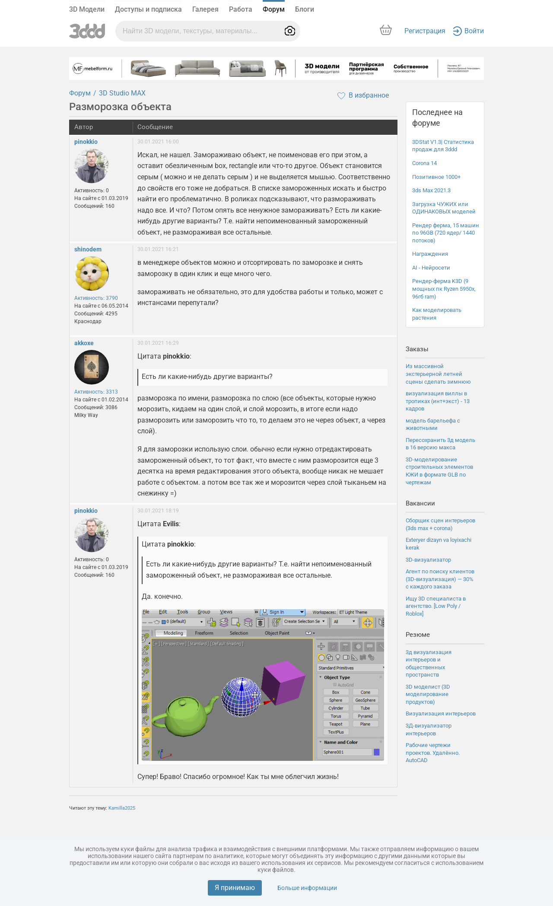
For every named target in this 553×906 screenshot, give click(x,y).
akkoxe (84, 343)
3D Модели (87, 9)
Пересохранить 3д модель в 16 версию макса (440, 444)
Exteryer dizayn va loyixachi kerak (438, 544)
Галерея (205, 9)
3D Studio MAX (122, 93)
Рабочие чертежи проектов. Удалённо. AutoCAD (433, 752)
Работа (240, 9)
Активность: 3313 (96, 392)
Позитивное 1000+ (436, 177)
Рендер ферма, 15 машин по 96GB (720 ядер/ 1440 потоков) (445, 233)
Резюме (418, 635)
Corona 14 (424, 163)
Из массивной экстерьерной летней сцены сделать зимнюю (438, 374)
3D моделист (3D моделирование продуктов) (428, 694)
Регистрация (424, 31)
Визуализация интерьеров (441, 713)
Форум (274, 9)
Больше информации (307, 887)
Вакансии (420, 503)
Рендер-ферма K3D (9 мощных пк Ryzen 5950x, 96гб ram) (444, 288)
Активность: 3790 (96, 298)
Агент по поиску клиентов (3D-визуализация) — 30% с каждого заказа (440, 579)
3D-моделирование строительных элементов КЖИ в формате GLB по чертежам (439, 471)
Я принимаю (235, 888)
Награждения (430, 254)
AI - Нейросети (431, 267)
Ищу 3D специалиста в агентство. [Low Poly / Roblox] (436, 606)
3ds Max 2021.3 (431, 190)
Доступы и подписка (148, 9)
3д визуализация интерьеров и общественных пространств (428, 663)
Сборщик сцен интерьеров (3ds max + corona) (440, 524)
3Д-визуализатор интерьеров (428, 729)
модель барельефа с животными (433, 424)
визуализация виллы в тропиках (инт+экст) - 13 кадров (438, 401)
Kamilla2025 (121, 808)
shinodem (88, 249)
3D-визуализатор (428, 559)
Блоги (304, 9)
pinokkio (86, 141)
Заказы (417, 349)
